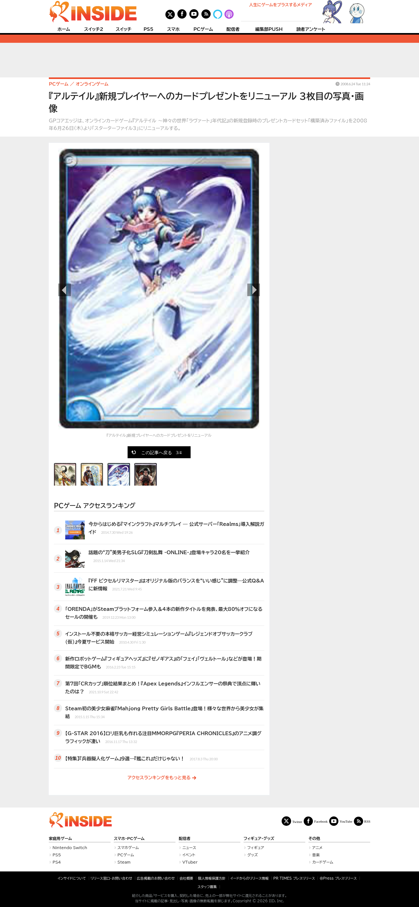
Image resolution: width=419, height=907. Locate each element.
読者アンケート (310, 29)
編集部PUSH (269, 29)
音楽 (316, 855)
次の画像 (253, 290)
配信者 (233, 29)
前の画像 (64, 290)
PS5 (148, 29)
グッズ (252, 855)
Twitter (297, 821)
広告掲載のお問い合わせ (156, 878)
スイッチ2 (93, 29)
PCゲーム (203, 29)
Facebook (321, 821)
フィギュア (255, 847)
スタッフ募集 (207, 886)
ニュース (189, 847)
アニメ (317, 847)
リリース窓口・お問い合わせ (111, 878)
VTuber (190, 862)
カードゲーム (322, 862)
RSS (367, 821)
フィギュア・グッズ (259, 839)
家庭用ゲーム (60, 839)
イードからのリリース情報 (249, 878)
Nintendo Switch (70, 847)
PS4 (57, 862)
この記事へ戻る (161, 452)
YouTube (346, 821)
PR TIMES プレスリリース (294, 878)
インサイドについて (72, 878)
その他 (314, 839)
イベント (188, 855)
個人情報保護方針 (212, 878)
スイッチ (123, 29)
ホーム (63, 29)
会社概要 (186, 878)
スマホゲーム (128, 847)
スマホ (173, 29)
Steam (124, 862)
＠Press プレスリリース (338, 878)
